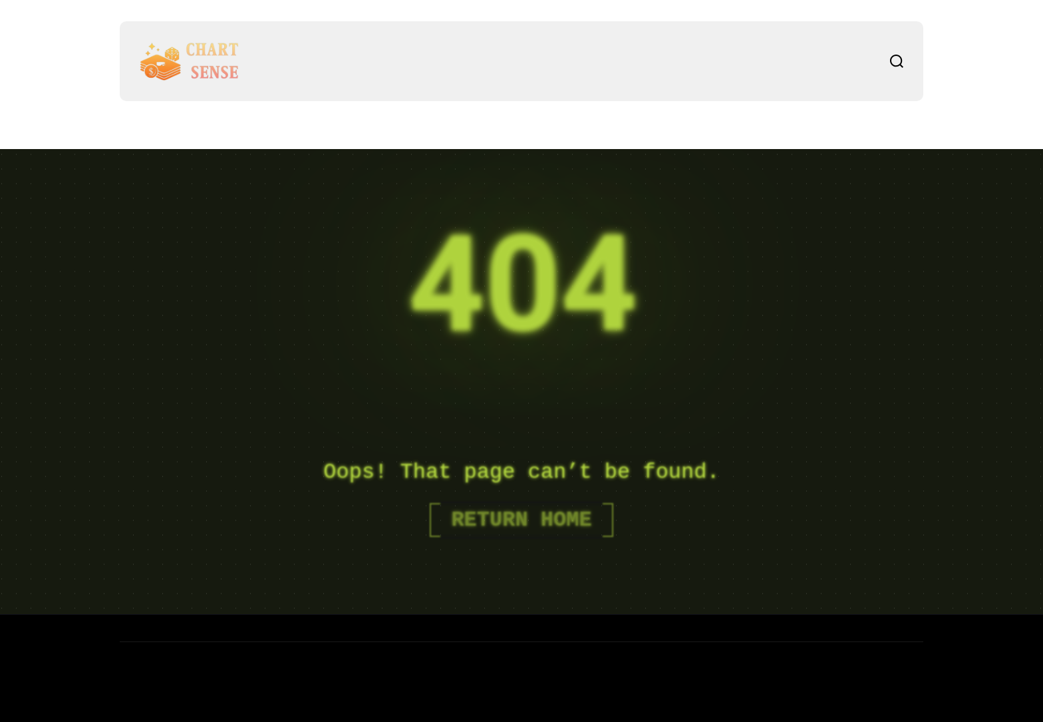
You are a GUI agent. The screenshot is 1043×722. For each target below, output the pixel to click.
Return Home (521, 520)
